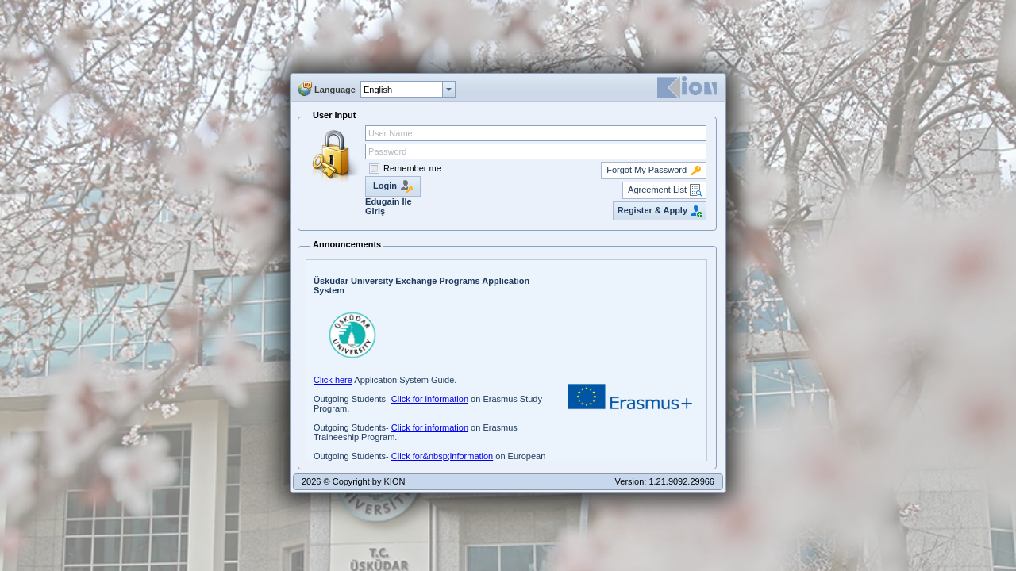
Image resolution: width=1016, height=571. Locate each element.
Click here (333, 380)
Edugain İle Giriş (388, 206)
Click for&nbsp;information (442, 456)
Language (335, 89)
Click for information (429, 399)
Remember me (412, 168)
